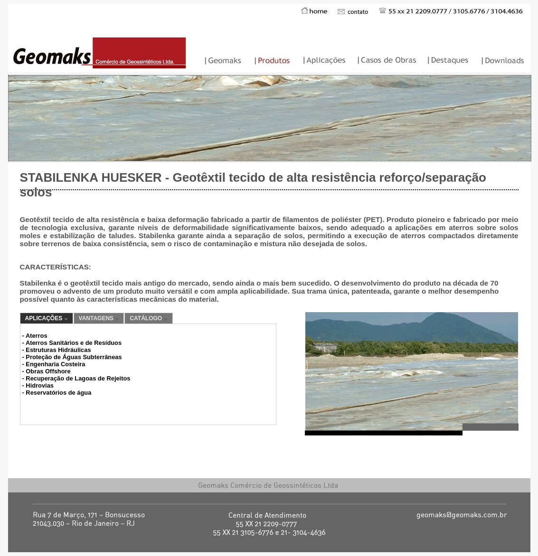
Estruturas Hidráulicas (58, 349)
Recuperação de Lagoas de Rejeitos (78, 378)
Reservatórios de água (58, 392)
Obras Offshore (48, 371)
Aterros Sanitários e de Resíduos (74, 342)
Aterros (36, 335)
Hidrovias (40, 385)
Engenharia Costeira (55, 364)
